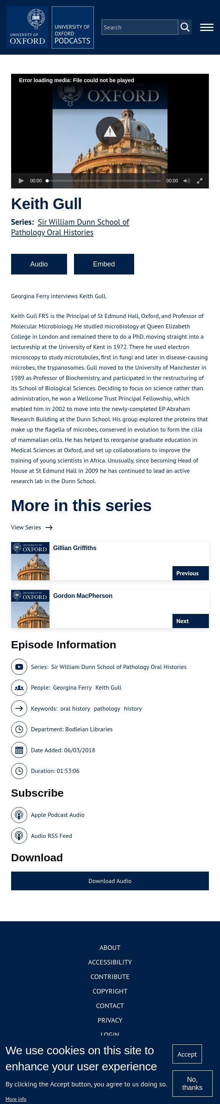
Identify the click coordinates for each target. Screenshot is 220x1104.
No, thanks (192, 1083)
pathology (107, 710)
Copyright (110, 993)
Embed (104, 266)
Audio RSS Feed (51, 838)
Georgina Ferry (72, 689)
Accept (187, 1054)
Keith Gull (108, 689)
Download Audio (110, 883)
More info (15, 1099)
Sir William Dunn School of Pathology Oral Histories (70, 229)
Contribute (110, 978)
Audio (39, 266)
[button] (110, 133)
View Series (26, 529)
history (133, 710)
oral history (75, 710)
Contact (110, 1007)
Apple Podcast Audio (58, 817)
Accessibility (110, 964)
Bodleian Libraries (89, 731)
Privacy (109, 1022)
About (109, 949)
